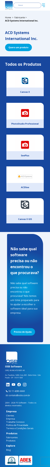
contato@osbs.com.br (17, 395)
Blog (7, 449)
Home (8, 17)
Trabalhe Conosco (15, 421)
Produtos (8, 440)
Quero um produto (18, 47)
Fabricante (19, 17)
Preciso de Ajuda (23, 331)
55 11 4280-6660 (15, 391)
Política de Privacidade (17, 425)
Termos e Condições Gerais (19, 428)
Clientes (10, 415)
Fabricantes (8, 437)
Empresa (10, 418)
